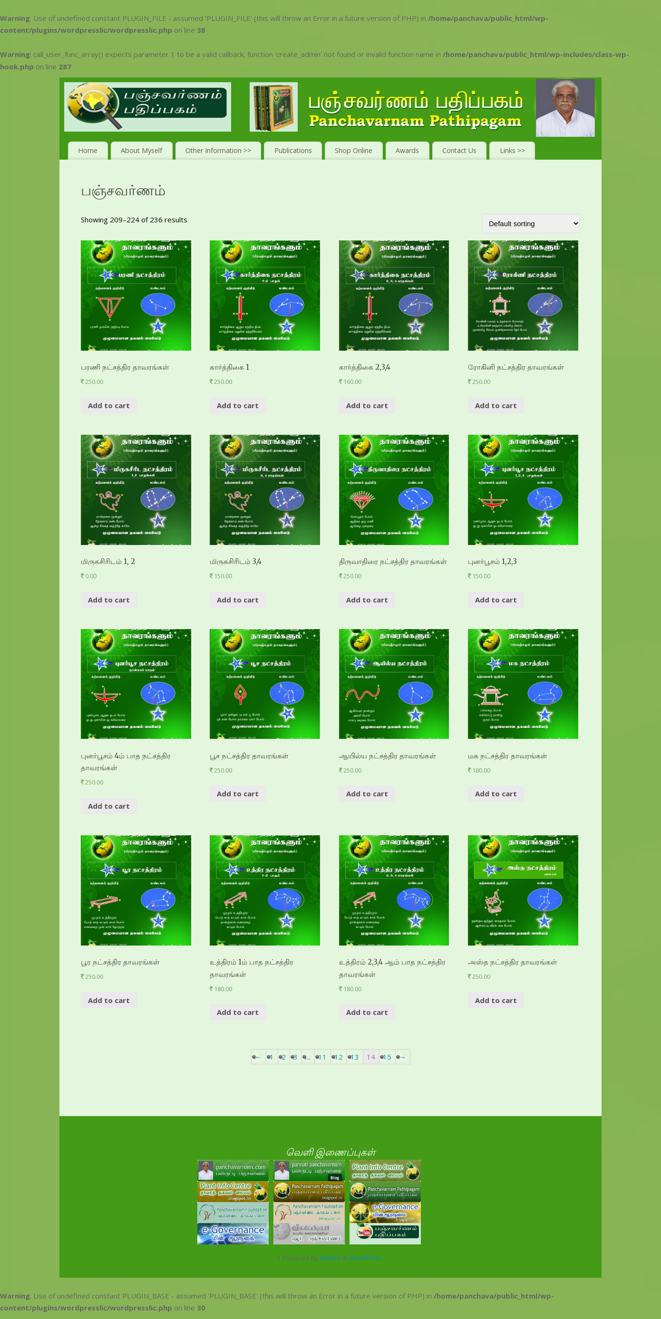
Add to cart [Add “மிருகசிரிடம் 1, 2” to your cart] (109, 599)
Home (87, 150)
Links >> (512, 150)
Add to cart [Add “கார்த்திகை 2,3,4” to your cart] (367, 405)
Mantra (330, 1257)
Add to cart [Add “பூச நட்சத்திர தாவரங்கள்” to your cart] (238, 793)
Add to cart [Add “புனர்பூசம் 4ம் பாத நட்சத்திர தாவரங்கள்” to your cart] (109, 806)
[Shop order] (531, 223)
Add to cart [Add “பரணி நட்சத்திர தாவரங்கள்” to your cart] (109, 405)
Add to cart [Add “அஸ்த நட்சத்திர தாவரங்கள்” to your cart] (496, 1000)
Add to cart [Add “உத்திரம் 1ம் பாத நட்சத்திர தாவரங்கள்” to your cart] (238, 1012)
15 (387, 1056)
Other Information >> (218, 150)
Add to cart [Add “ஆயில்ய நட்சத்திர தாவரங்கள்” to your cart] (367, 793)
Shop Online (353, 150)
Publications (293, 150)
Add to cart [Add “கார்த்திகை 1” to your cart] (238, 405)
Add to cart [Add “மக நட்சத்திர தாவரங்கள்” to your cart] (496, 793)
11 (322, 1056)
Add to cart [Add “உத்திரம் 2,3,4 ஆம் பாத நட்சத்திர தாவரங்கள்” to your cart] (367, 1012)
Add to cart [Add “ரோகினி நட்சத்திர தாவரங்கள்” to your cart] (496, 405)
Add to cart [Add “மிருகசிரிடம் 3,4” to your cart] (238, 599)
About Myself (141, 150)
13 (354, 1056)
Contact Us (459, 150)
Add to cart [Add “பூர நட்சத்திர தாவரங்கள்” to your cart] (109, 1000)
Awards (407, 150)
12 (338, 1056)
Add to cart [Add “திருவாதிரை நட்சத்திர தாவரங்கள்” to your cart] (367, 599)
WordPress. (367, 1257)
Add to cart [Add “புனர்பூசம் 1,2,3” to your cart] (496, 599)
